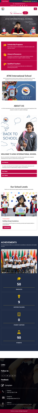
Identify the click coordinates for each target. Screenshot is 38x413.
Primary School (6, 218)
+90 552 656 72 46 (12, 392)
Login (25, 12)
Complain (8, 385)
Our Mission (5, 162)
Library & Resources (14, 54)
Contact (9, 390)
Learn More (7, 227)
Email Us (9, 396)
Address (9, 402)
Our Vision (4, 171)
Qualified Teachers (13, 64)
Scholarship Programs (15, 44)
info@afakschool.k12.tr (19, 3)
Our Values (5, 175)
